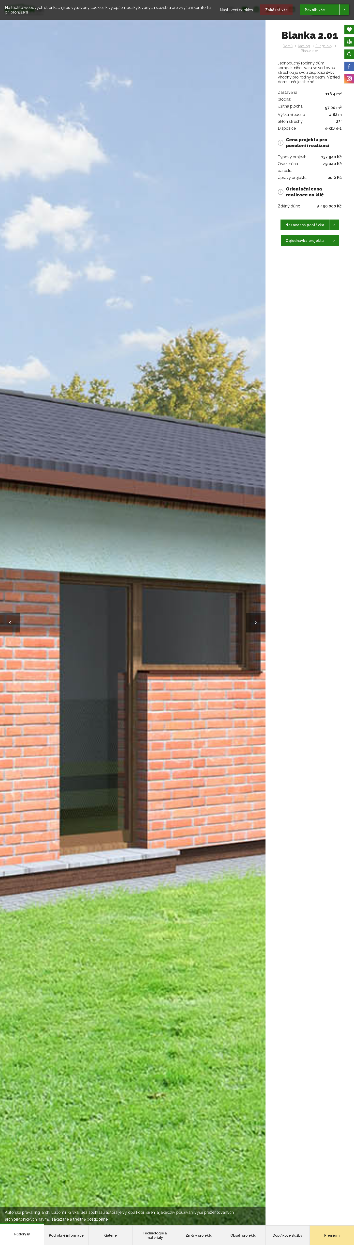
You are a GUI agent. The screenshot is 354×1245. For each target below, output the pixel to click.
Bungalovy (323, 46)
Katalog (304, 46)
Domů (288, 46)
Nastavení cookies (236, 7)
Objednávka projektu (305, 241)
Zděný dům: (289, 206)
